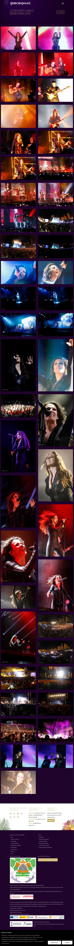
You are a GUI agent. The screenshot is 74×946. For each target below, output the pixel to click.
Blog (12, 837)
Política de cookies (43, 841)
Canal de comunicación (44, 845)
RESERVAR (51, 820)
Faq (12, 853)
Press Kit (13, 851)
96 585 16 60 (39, 819)
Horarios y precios (15, 839)
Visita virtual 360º (15, 843)
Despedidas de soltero (16, 845)
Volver (60, 12)
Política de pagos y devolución (45, 847)
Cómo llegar (13, 841)
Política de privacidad (44, 839)
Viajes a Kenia (14, 849)
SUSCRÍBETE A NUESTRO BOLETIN (48, 860)
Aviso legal (41, 837)
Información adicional (43, 843)
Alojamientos (13, 847)
